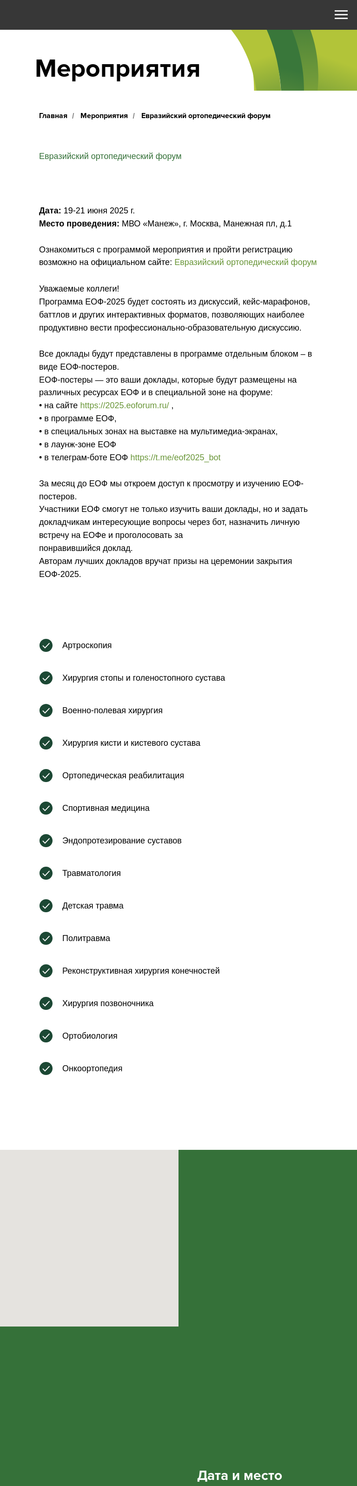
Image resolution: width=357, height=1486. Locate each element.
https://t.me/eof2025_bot (175, 457)
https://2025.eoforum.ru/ (124, 405)
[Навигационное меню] (341, 15)
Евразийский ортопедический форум (245, 262)
